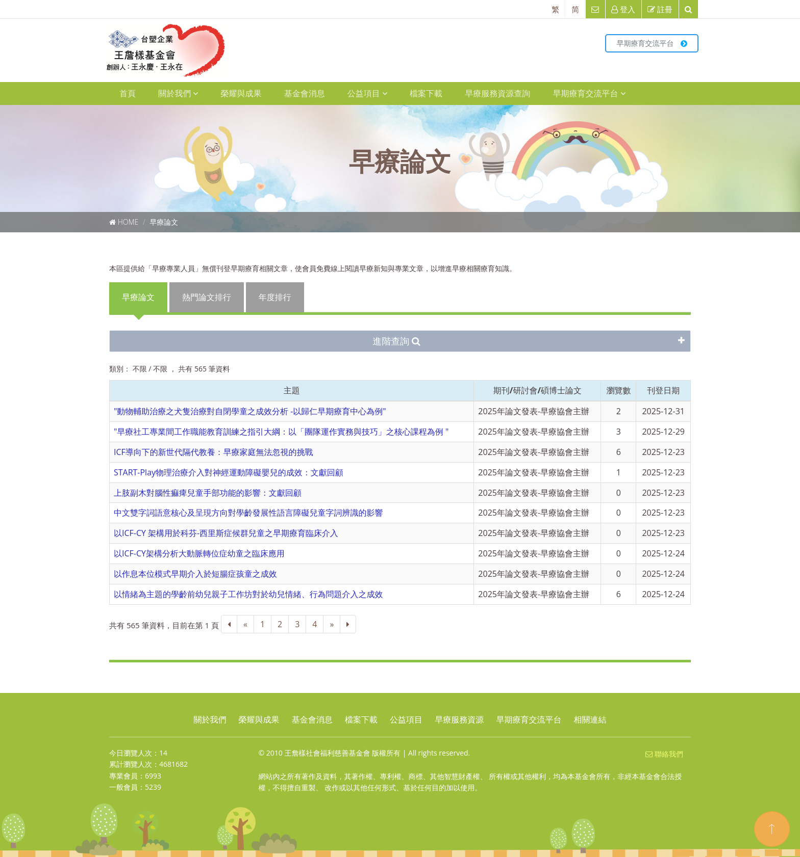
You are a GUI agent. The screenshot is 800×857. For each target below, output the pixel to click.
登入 (623, 9)
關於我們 (178, 93)
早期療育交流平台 (651, 43)
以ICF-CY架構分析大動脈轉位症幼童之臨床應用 (199, 553)
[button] (400, 341)
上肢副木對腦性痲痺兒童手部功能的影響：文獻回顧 (208, 492)
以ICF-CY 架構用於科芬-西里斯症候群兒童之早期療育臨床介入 (226, 533)
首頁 (127, 93)
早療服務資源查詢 (497, 93)
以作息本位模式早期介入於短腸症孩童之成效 (195, 573)
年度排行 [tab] (275, 297)
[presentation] (138, 297)
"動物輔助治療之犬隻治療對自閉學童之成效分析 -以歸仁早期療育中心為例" (250, 411)
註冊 (659, 9)
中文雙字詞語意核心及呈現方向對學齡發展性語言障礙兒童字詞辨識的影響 (248, 512)
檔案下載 (426, 93)
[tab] (400, 341)
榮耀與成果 (240, 93)
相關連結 (590, 719)
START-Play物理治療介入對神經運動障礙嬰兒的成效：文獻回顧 (228, 472)
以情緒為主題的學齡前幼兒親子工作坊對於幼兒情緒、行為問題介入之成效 (248, 594)
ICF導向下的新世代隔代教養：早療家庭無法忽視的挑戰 (213, 452)
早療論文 (163, 222)
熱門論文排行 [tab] (206, 297)
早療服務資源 (459, 719)
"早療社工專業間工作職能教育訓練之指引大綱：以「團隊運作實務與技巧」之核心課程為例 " (281, 431)
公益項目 (367, 93)
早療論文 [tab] (138, 297)
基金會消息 (304, 93)
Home (128, 222)
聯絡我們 (664, 754)
